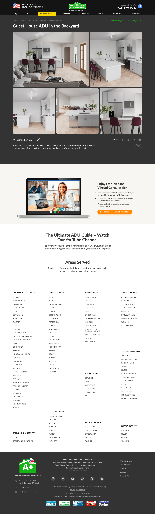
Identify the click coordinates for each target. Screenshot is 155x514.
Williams (125, 441)
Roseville (53, 358)
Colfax (52, 311)
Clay (15, 311)
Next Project (134, 21)
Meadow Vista (55, 340)
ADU (28, 14)
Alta (51, 297)
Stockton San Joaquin (23, 441)
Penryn (52, 350)
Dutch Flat (54, 318)
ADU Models (47, 14)
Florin (16, 326)
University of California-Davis (92, 330)
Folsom (16, 329)
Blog (100, 14)
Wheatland (90, 396)
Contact (136, 14)
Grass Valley (90, 434)
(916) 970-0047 (126, 7)
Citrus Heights (19, 308)
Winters (88, 338)
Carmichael (18, 304)
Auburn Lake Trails (129, 359)
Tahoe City (54, 365)
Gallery (67, 14)
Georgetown (127, 381)
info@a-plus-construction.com (30, 492)
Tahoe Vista (54, 368)
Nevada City (90, 437)
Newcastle (54, 343)
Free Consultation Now (115, 212)
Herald (16, 350)
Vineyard (17, 400)
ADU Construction (127, 461)
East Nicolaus (55, 416)
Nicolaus (53, 423)
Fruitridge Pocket (21, 340)
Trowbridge (54, 437)
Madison (89, 322)
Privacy (129, 476)
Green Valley (127, 311)
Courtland (18, 315)
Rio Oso (52, 427)
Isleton (16, 358)
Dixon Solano (127, 301)
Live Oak (52, 420)
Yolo (87, 345)
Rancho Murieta (20, 386)
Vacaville (125, 322)
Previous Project (115, 21)
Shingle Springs (128, 395)
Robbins (52, 430)
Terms (122, 476)
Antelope (17, 297)
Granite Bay (54, 326)
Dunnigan (89, 304)
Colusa (124, 434)
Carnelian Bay (55, 304)
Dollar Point (55, 315)
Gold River (18, 347)
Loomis (52, 336)
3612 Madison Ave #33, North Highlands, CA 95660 (29, 482)
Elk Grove (17, 318)
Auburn (52, 301)
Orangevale (95, 465)
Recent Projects (126, 465)
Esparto (88, 311)
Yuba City (53, 441)
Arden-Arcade (66, 463)
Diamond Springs (128, 374)
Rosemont (17, 393)
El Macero (89, 308)
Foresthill (54, 322)
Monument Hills (92, 326)
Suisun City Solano (129, 318)
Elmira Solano (127, 304)
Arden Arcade (19, 301)
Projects (23, 20)
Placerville (126, 388)
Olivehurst (90, 389)
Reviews (123, 472)
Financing (84, 14)
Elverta (16, 322)
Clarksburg (90, 297)
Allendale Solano (129, 297)
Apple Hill (125, 356)
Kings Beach (54, 329)
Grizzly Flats (91, 315)
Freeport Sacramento (23, 336)
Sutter (52, 434)
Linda (87, 381)
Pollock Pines (127, 391)
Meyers (124, 384)
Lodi (15, 437)
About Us (117, 14)
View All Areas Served (76, 470)
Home (15, 20)
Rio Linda (17, 390)
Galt (15, 343)
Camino (124, 366)
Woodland (90, 342)
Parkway (17, 379)
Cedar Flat (54, 308)
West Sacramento (93, 335)
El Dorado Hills (128, 377)
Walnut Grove (19, 404)
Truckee (88, 441)
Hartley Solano (128, 315)
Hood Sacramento (21, 354)
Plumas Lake (90, 392)
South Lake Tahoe (129, 398)
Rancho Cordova (21, 382)
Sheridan (53, 361)
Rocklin (52, 354)
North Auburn (55, 347)
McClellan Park (20, 372)
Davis (87, 301)
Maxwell (125, 437)
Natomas (17, 375)
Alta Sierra (90, 427)
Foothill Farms (20, 333)
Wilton (16, 407)
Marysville (90, 385)
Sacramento (18, 397)
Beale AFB (89, 378)
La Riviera (17, 361)
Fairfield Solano (128, 308)
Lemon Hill (18, 365)
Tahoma (52, 372)
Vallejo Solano (128, 326)
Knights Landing (92, 318)
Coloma (124, 370)
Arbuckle (125, 430)
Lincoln (52, 333)
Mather (16, 368)
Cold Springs (91, 430)
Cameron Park (127, 363)
